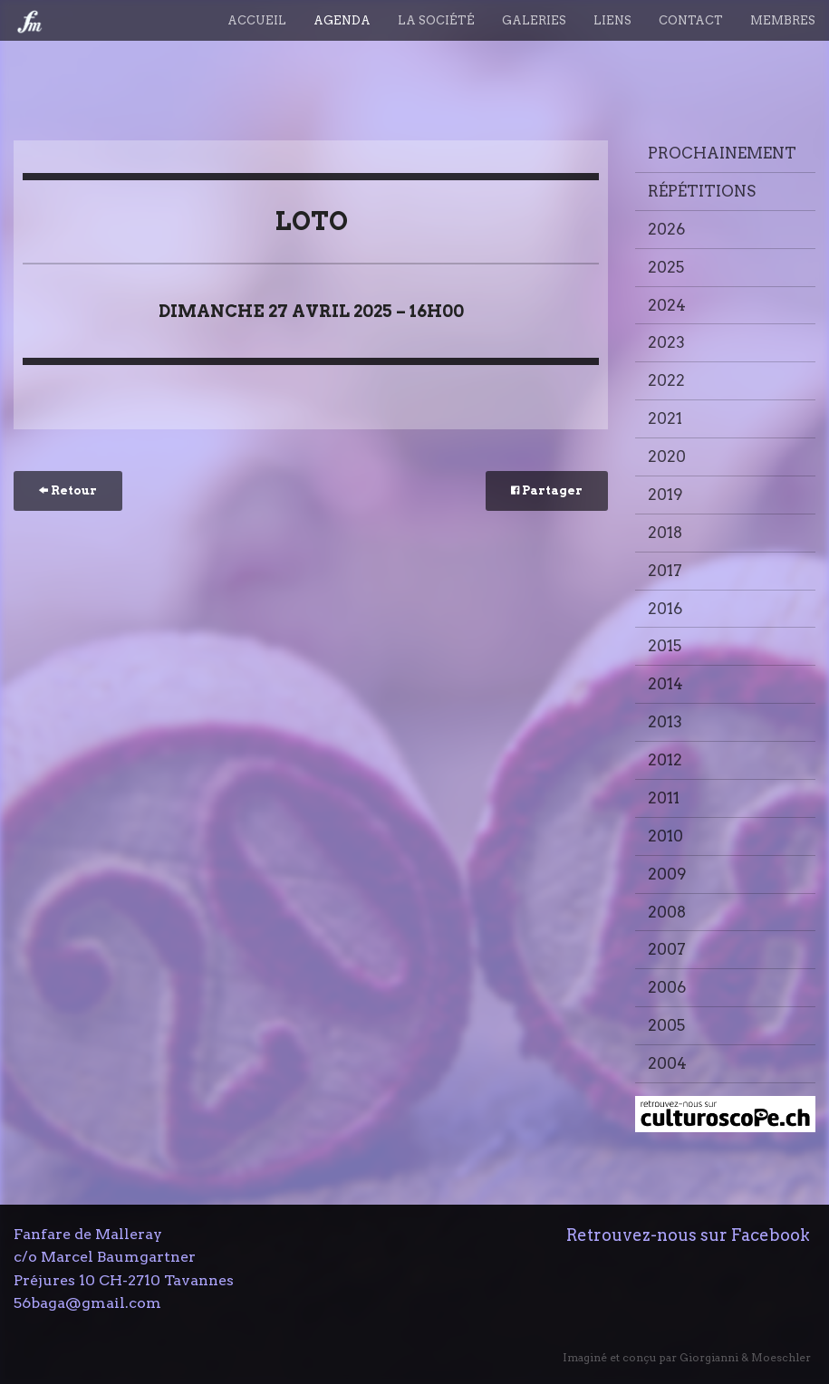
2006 (667, 987)
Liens (612, 20)
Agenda (342, 20)
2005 (666, 1025)
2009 (667, 874)
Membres (782, 20)
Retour (68, 490)
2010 (665, 836)
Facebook (770, 1235)
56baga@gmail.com (87, 1303)
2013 (665, 722)
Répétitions (702, 191)
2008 (667, 912)
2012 (665, 760)
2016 (665, 609)
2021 (665, 418)
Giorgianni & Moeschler (745, 1357)
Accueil (256, 20)
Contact (691, 20)
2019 (665, 494)
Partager (547, 490)
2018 (665, 533)
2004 (667, 1063)
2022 (666, 380)
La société (436, 20)
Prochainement (722, 153)
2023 (666, 342)
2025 (666, 267)
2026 (666, 229)
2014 (665, 684)
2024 (667, 305)
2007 (667, 949)
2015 (664, 646)
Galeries (534, 20)
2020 (667, 456)
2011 (664, 798)
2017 (665, 571)
